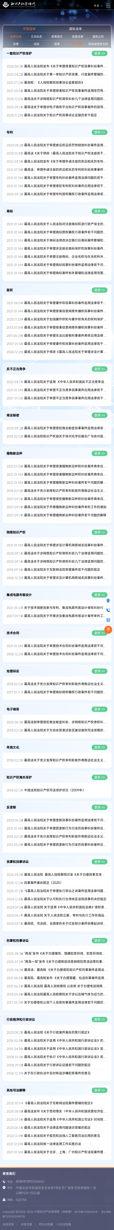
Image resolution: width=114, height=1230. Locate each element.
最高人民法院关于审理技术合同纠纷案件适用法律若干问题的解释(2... (65, 646)
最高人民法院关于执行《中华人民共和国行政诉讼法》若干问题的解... (65, 1057)
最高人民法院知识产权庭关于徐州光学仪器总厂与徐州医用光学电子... (65, 436)
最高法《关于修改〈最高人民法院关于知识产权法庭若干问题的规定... (65, 153)
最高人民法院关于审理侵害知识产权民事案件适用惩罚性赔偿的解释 (65, 90)
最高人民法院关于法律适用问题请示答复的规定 (57, 1127)
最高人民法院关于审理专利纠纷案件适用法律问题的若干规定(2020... (65, 178)
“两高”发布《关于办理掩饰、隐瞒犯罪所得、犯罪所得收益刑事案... (65, 953)
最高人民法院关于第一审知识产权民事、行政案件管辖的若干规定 (65, 74)
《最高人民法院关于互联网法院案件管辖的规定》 (59, 1103)
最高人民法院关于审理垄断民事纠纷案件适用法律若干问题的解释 (65, 820)
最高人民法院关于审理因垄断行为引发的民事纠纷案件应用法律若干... (65, 828)
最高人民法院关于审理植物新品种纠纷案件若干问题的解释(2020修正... (65, 482)
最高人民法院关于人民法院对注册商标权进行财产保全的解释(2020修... (65, 224)
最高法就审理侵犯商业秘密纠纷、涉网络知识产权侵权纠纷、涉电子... (65, 722)
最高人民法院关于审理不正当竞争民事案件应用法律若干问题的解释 (65, 398)
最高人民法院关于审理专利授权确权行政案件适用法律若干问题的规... (65, 194)
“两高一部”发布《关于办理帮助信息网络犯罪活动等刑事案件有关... (65, 961)
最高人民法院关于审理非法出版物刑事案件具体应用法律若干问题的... (65, 335)
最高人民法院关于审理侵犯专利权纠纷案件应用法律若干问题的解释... (65, 186)
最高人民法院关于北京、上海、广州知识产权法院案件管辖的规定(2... (65, 1152)
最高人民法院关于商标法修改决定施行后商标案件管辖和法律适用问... (65, 240)
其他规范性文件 (98, 44)
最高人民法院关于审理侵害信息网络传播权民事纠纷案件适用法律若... (65, 311)
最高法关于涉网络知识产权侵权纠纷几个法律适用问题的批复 (65, 99)
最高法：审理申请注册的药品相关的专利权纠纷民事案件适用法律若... (65, 169)
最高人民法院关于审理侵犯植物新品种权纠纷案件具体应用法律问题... (65, 499)
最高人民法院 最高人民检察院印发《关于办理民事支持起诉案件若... (65, 874)
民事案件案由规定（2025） (43, 883)
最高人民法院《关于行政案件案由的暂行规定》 (57, 1032)
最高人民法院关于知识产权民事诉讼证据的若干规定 (60, 115)
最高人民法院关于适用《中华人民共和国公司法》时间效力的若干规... (65, 1119)
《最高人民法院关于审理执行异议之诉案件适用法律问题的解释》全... (65, 891)
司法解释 (77, 44)
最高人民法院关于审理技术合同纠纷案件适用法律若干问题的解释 (65, 654)
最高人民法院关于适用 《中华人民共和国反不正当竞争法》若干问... (65, 382)
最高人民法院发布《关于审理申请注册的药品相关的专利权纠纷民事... (65, 161)
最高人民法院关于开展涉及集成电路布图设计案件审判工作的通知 (65, 616)
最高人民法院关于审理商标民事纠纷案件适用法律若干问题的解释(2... (65, 265)
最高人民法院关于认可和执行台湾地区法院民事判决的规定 (65, 899)
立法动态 (36, 36)
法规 (36, 44)
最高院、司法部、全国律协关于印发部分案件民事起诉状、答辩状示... (65, 923)
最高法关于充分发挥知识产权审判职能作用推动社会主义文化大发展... (65, 490)
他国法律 (77, 36)
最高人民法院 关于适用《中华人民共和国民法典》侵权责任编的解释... (65, 907)
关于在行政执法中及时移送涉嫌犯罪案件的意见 (57, 1073)
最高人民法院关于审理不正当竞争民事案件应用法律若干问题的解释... (65, 390)
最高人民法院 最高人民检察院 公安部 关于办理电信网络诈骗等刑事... (65, 986)
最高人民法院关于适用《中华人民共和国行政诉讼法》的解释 (65, 1040)
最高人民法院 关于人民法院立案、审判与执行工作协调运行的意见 (65, 915)
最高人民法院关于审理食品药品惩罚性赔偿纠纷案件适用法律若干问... (65, 145)
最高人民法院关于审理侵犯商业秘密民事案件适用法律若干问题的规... (65, 428)
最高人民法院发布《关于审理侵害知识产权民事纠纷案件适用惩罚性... (65, 66)
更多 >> (99, 53)
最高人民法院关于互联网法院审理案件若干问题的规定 (62, 569)
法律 (16, 44)
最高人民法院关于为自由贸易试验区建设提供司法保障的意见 (65, 730)
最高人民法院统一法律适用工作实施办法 (52, 1144)
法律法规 (15, 36)
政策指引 (57, 36)
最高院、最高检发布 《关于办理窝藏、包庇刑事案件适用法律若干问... (65, 978)
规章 (57, 44)
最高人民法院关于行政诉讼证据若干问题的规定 (57, 1065)
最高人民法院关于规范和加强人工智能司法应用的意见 (62, 1136)
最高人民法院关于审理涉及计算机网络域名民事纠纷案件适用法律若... (65, 545)
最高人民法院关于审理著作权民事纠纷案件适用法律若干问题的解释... (65, 343)
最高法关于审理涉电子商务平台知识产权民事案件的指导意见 (65, 107)
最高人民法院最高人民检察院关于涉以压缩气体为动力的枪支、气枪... (65, 994)
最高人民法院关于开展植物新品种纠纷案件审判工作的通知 (65, 507)
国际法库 (75, 29)
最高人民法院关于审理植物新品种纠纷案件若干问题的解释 (65, 515)
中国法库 (29, 29)
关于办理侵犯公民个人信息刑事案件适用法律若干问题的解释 (65, 1002)
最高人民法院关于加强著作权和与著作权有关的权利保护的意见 (65, 319)
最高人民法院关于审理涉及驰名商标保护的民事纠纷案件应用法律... (65, 248)
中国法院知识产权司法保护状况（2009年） (55, 790)
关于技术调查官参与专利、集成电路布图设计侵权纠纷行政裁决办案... (65, 608)
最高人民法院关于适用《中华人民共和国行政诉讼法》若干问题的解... (65, 1048)
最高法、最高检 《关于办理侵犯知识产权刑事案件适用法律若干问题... (65, 970)
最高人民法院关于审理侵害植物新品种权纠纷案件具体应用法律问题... (65, 466)
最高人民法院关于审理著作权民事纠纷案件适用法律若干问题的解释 (65, 303)
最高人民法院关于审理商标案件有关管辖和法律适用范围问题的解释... (65, 273)
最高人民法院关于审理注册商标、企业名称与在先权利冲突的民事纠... (65, 256)
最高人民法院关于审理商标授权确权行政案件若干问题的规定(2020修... (65, 232)
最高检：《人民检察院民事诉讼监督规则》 (54, 82)
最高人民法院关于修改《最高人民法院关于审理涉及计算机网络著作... (65, 352)
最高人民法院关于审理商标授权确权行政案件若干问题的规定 (65, 692)
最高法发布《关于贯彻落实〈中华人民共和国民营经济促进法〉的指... (65, 1111)
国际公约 (98, 36)
